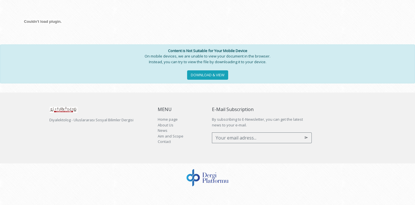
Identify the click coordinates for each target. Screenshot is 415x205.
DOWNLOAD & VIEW (207, 74)
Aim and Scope (170, 136)
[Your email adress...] (256, 137)
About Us (165, 125)
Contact (164, 141)
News (162, 130)
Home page (168, 119)
